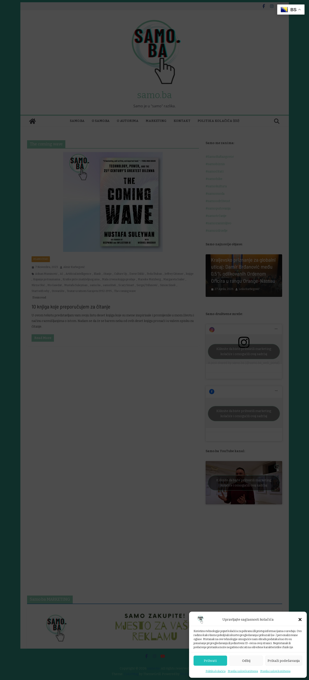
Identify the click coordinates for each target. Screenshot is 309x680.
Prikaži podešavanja (284, 661)
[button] (300, 619)
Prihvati (210, 661)
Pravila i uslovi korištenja (243, 671)
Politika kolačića (216, 671)
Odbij (246, 661)
